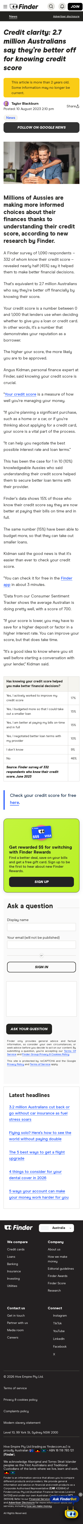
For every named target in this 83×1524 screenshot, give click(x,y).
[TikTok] (62, 1323)
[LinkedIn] (62, 1339)
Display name (18, 920)
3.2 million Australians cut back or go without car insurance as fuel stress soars (39, 1113)
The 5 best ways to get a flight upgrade (37, 1155)
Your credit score (20, 394)
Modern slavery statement (22, 1422)
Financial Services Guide (44, 1499)
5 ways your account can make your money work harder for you (39, 1194)
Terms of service (15, 1388)
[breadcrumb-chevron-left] (6, 16)
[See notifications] (62, 6)
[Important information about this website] (66, 16)
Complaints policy (16, 1411)
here (14, 802)
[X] (62, 1354)
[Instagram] (62, 1316)
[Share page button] (73, 106)
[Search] (51, 6)
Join (75, 6)
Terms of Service (40, 1064)
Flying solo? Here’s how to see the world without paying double (40, 1136)
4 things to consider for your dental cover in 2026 (35, 1175)
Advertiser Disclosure (22, 1502)
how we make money (39, 1506)
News (13, 16)
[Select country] (56, 1228)
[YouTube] (62, 1331)
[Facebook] (62, 1347)
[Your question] (41, 999)
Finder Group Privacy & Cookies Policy (45, 1054)
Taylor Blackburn (25, 103)
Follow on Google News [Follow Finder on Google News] (41, 127)
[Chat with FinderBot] (71, 1513)
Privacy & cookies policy (20, 1399)
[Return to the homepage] (24, 6)
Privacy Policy (15, 1064)
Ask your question (29, 1029)
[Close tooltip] (81, 1495)
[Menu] (5, 6)
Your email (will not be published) (33, 937)
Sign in (41, 967)
